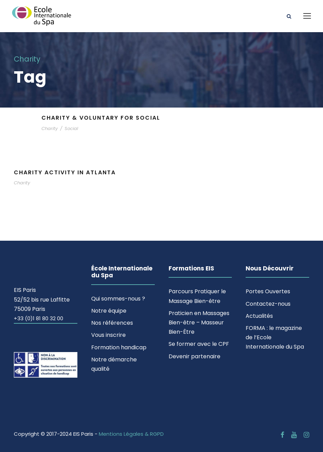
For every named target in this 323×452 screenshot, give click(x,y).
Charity (49, 128)
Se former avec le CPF (199, 344)
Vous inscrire (108, 335)
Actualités (259, 316)
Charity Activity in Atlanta (65, 172)
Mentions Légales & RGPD (131, 433)
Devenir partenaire (194, 356)
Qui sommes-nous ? (118, 299)
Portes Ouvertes (268, 291)
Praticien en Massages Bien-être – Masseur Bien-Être (199, 322)
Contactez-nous (268, 304)
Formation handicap (118, 347)
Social (71, 128)
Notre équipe (108, 311)
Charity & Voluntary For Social (100, 118)
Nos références (112, 323)
